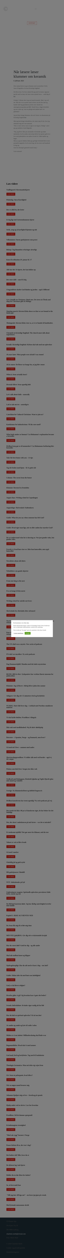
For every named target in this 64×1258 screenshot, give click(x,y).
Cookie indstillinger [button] (18, 633)
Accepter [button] (28, 633)
